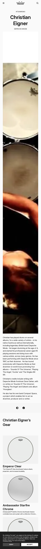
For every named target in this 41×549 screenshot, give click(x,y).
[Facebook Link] (23, 407)
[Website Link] (17, 407)
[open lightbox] (20, 183)
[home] (20, 3)
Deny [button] (11, 544)
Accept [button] (30, 544)
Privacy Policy (7, 540)
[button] (3, 3)
